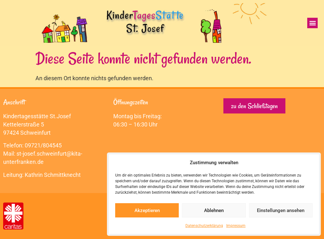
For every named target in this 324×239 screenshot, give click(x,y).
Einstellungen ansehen (280, 210)
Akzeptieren (147, 210)
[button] (312, 23)
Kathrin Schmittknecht (53, 174)
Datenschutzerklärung (204, 225)
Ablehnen (214, 210)
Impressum (236, 225)
